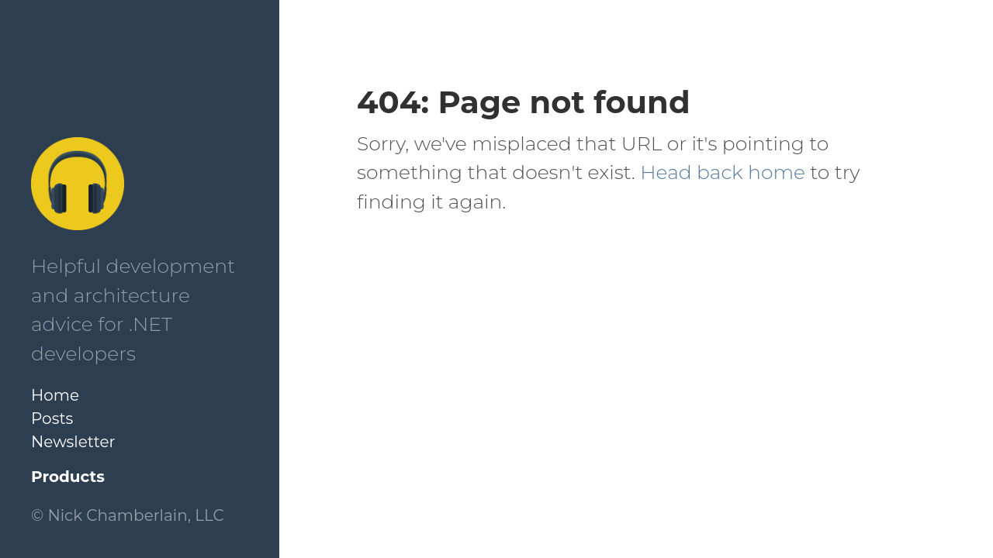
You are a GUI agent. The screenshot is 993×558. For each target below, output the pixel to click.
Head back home (722, 172)
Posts (52, 418)
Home (55, 395)
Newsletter (73, 441)
